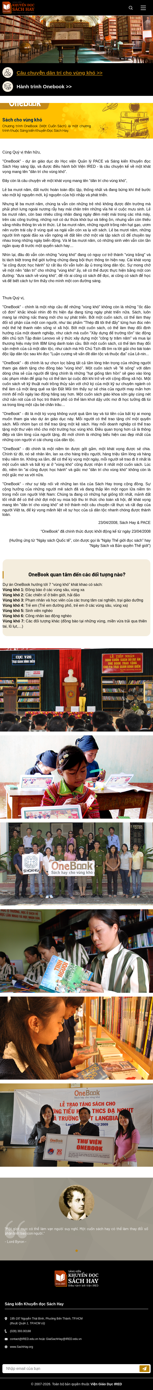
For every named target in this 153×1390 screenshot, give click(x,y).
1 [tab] (76, 1251)
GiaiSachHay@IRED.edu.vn (64, 1339)
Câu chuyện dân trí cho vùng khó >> (59, 72)
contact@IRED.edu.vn (24, 1339)
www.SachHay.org (21, 1346)
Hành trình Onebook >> (44, 86)
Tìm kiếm (130, 8)
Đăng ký (144, 1368)
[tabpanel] (76, 1219)
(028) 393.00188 (20, 1331)
